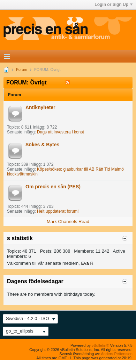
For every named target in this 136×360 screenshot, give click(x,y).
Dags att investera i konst (60, 132)
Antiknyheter (40, 107)
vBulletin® (100, 345)
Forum (21, 69)
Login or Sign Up (114, 4)
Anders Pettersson (117, 354)
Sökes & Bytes (42, 144)
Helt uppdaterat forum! (57, 211)
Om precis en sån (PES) (53, 186)
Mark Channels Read (68, 221)
